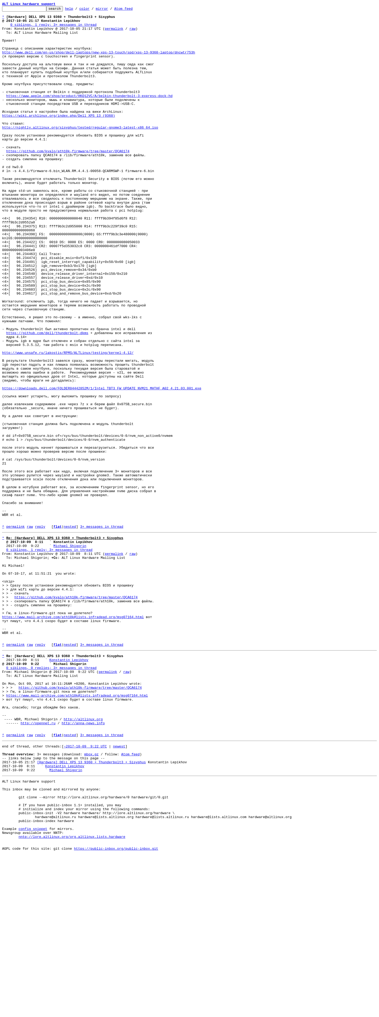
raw (132, 33)
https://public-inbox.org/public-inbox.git (116, 1011)
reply (40, 630)
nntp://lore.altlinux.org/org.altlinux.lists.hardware (71, 997)
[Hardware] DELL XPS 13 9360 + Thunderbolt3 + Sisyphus (91, 909)
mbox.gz (91, 899)
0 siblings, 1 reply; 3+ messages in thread (53, 28)
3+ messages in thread (101, 630)
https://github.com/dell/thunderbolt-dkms (47, 398)
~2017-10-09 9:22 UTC (85, 890)
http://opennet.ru (38, 863)
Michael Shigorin (69, 652)
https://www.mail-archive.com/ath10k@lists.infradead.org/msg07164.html (73, 737)
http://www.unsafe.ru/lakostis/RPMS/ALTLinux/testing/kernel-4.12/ (67, 422)
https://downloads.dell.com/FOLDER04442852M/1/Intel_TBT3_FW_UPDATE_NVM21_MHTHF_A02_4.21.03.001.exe (101, 464)
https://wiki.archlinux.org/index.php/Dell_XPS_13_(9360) (58, 137)
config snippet (32, 987)
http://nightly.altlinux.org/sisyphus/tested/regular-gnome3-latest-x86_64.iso (80, 151)
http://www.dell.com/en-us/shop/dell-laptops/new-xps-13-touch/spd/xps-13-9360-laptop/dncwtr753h (98, 61)
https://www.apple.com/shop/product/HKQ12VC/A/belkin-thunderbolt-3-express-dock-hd (89, 113)
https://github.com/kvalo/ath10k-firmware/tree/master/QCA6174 (67, 180)
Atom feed (131, 10)
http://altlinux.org (83, 859)
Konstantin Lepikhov (68, 787)
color (92, 10)
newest (119, 890)
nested (70, 630)
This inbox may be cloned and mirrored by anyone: (51, 940)
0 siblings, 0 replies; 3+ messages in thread (51, 797)
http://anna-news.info (83, 863)
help (77, 10)
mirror (110, 10)
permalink (114, 33)
